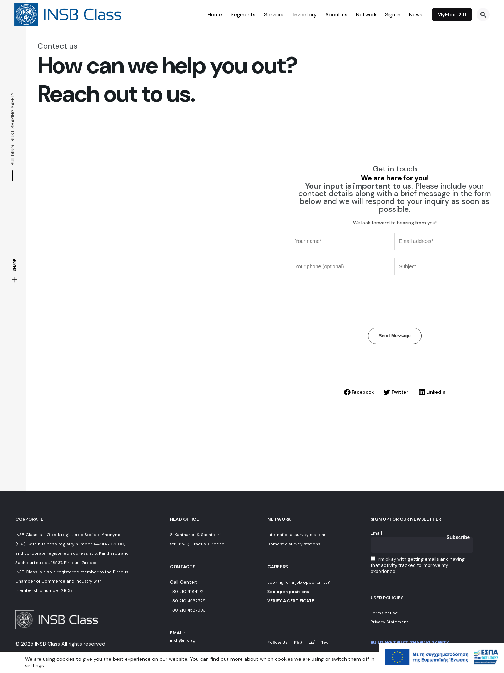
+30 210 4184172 (186, 591)
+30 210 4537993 (188, 610)
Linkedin (432, 392)
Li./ (311, 642)
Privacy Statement (389, 622)
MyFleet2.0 (452, 14)
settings (34, 665)
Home (215, 14)
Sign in (392, 14)
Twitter (396, 392)
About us (336, 14)
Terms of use (384, 613)
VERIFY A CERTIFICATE (290, 601)
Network (366, 14)
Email (376, 533)
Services (274, 14)
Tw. (324, 642)
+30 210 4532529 (188, 601)
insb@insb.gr (183, 640)
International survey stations (297, 535)
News (415, 14)
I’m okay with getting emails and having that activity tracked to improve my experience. (418, 565)
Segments (243, 14)
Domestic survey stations (294, 544)
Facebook (359, 392)
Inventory (305, 14)
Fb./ (298, 642)
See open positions (288, 591)
